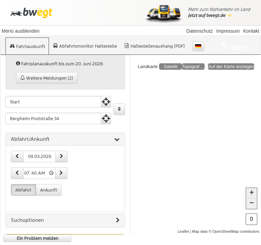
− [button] (251, 203)
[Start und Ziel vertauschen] (119, 109)
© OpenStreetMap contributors (234, 231)
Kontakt (251, 31)
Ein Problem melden (37, 238)
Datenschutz (199, 31)
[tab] (65, 139)
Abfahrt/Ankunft (65, 139)
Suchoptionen (65, 220)
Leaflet (183, 231)
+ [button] (251, 193)
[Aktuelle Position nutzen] (106, 102)
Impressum (228, 31)
